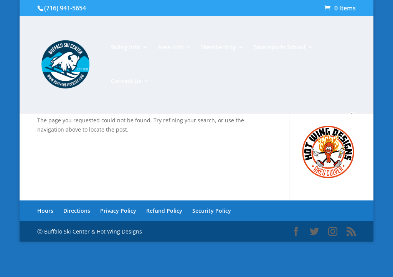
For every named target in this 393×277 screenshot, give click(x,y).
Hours (45, 210)
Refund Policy (164, 210)
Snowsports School (279, 47)
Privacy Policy (118, 210)
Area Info (170, 47)
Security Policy (211, 210)
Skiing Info (125, 47)
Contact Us (126, 81)
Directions (76, 210)
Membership (218, 47)
